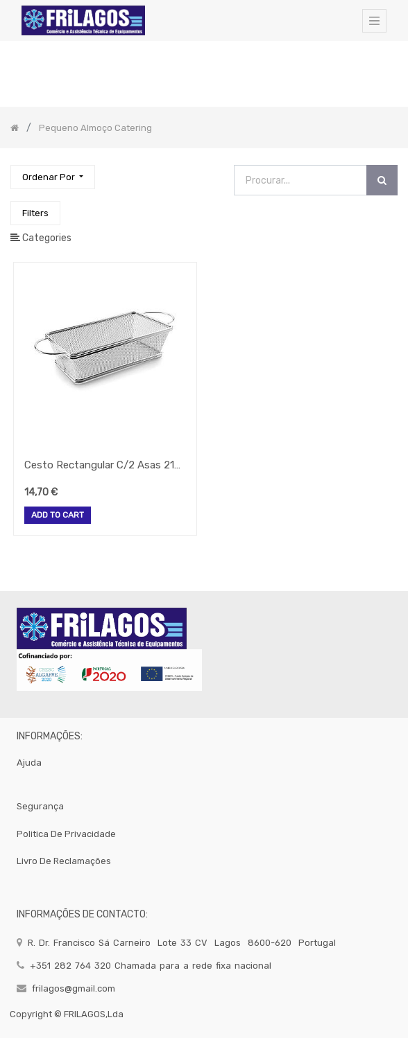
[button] (52, 177)
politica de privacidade (66, 834)
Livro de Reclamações (64, 861)
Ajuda (29, 762)
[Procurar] (382, 180)
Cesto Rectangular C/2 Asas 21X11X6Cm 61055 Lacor (105, 465)
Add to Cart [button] (57, 515)
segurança (40, 806)
